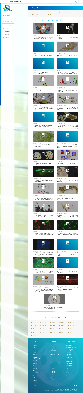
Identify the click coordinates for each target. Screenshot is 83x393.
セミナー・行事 (7, 25)
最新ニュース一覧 (37, 12)
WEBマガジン (53, 14)
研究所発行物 (69, 12)
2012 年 (72, 328)
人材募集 (6, 38)
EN (81, 1)
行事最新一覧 (53, 368)
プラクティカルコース (71, 368)
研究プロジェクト (37, 370)
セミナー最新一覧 (54, 366)
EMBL (67, 372)
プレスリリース (54, 345)
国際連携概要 (69, 363)
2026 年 (35, 322)
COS (67, 370)
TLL (67, 375)
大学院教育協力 (69, 349)
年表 (34, 365)
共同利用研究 (7, 31)
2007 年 (72, 332)
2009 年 (53, 332)
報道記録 (35, 14)
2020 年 (44, 325)
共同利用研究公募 (70, 345)
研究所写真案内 (37, 368)
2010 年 (44, 332)
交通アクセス (36, 375)
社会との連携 (36, 367)
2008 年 (62, 332)
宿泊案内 (35, 380)
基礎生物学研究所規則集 (39, 379)
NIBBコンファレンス (71, 367)
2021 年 (35, 325)
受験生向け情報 (54, 375)
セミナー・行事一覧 (55, 364)
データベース (69, 352)
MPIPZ (67, 377)
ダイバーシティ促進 (38, 373)
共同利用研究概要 (70, 343)
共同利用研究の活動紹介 (71, 347)
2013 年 (62, 328)
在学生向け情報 (54, 377)
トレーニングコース (70, 354)
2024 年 (53, 322)
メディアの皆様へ (69, 1)
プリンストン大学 (70, 373)
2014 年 (53, 328)
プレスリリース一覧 (55, 12)
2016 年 (35, 328)
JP (79, 1)
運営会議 (35, 363)
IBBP (67, 355)
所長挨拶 (35, 362)
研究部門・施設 (7, 22)
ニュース (6, 18)
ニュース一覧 (53, 343)
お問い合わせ (62, 1)
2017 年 (72, 325)
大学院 (5, 28)
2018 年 (62, 325)
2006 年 (35, 335)
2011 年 (35, 332)
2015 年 (44, 328)
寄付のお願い (36, 372)
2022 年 (72, 322)
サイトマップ (36, 343)
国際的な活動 (69, 365)
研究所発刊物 (53, 347)
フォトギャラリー (37, 382)
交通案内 (56, 1)
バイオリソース (69, 350)
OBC (67, 379)
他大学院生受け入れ (55, 379)
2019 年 (53, 325)
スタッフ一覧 (53, 358)
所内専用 (35, 354)
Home (62, 4)
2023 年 (62, 322)
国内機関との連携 (70, 357)
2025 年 (44, 322)
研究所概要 (6, 15)
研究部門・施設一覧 (55, 356)
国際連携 (6, 34)
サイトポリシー (37, 350)
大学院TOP (53, 374)
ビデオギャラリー (37, 384)
